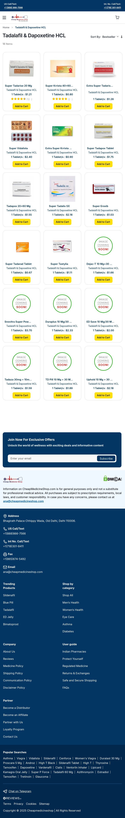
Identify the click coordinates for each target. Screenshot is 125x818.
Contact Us (10, 736)
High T (87, 763)
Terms (7, 803)
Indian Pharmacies (74, 651)
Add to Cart (21, 106)
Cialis (58, 767)
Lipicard (96, 767)
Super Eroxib (100, 206)
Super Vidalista (18, 148)
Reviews (8, 659)
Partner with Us (13, 722)
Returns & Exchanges (76, 673)
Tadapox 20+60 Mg (18, 206)
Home (6, 27)
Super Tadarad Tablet (18, 263)
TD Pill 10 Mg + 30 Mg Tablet (59, 379)
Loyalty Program (13, 729)
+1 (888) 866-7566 (13, 7)
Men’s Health (70, 602)
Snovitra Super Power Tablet (18, 321)
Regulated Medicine (75, 666)
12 (29, 99)
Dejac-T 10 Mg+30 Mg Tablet (100, 263)
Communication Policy (17, 680)
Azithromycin (85, 772)
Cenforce (65, 758)
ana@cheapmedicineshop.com (23, 501)
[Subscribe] (106, 458)
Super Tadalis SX (59, 206)
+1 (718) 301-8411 (112, 7)
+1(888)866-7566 (14, 533)
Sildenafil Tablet (69, 763)
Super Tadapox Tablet (100, 148)
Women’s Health (72, 610)
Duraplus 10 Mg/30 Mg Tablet (59, 321)
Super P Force (40, 772)
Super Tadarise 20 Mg (18, 85)
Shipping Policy (13, 673)
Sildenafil (9, 595)
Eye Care (68, 617)
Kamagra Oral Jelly (15, 772)
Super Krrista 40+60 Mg (59, 85)
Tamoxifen (9, 767)
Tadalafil (8, 610)
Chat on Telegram (20, 791)
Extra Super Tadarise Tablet (100, 85)
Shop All (67, 595)
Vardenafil (45, 767)
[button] (110, 17)
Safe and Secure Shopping (79, 680)
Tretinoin (26, 776)
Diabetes (68, 631)
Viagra (21, 758)
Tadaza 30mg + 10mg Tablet (18, 379)
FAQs (65, 687)
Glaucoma (41, 776)
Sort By (95, 36)
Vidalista (34, 758)
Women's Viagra (85, 758)
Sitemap (44, 803)
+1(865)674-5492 (14, 559)
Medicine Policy (13, 666)
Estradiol (103, 772)
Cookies (31, 803)
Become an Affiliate (15, 715)
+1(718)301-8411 (13, 546)
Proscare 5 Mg (12, 763)
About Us (9, 651)
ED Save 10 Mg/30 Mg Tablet (100, 321)
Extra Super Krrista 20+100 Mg (59, 148)
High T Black (47, 763)
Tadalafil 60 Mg (63, 772)
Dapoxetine (27, 767)
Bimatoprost (10, 624)
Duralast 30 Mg (109, 758)
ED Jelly (8, 617)
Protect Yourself (72, 659)
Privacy (18, 803)
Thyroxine (101, 763)
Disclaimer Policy (14, 687)
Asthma (67, 624)
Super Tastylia (59, 263)
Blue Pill (8, 602)
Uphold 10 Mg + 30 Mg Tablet (100, 379)
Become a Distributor (16, 707)
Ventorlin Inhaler (76, 767)
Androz (30, 763)
